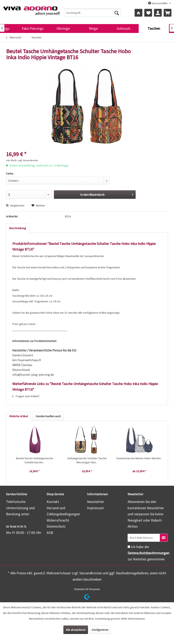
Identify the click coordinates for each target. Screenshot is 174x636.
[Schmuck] (123, 28)
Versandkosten (90, 573)
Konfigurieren (100, 630)
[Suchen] (116, 13)
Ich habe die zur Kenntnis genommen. (148, 552)
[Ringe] (93, 28)
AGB (50, 532)
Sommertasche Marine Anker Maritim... (139, 458)
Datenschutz (56, 526)
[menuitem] (92, 13)
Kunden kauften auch (48, 416)
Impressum (95, 508)
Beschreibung (17, 228)
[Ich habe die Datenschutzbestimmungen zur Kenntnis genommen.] (129, 546)
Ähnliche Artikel (18, 416)
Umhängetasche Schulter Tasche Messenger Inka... (87, 460)
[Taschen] (154, 28)
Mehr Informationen (133, 618)
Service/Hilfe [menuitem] (158, 3)
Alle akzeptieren (76, 630)
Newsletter (95, 501)
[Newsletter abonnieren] (164, 538)
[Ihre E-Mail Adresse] (144, 538)
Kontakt (53, 501)
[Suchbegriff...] (92, 13)
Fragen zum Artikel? (26, 396)
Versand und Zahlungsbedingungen (63, 511)
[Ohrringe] (63, 28)
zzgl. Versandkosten (28, 160)
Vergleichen (15, 205)
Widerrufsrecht (58, 520)
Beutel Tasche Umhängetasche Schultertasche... (34, 460)
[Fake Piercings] (33, 28)
